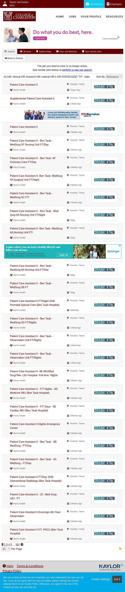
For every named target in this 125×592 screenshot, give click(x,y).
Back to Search (14, 58)
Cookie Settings (101, 579)
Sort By (100, 76)
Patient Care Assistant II (24, 84)
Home (60, 16)
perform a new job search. (77, 70)
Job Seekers (94, 4)
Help (8, 566)
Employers (114, 4)
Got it (117, 579)
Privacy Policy (12, 571)
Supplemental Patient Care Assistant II (32, 98)
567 (18, 544)
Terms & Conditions (30, 566)
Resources (114, 16)
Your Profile (91, 16)
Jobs (72, 16)
